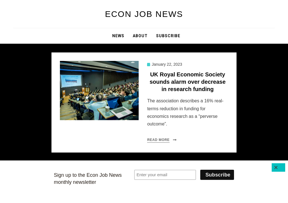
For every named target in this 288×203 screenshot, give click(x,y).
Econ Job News (144, 14)
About (140, 36)
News (118, 36)
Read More (158, 140)
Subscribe (168, 36)
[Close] (278, 167)
